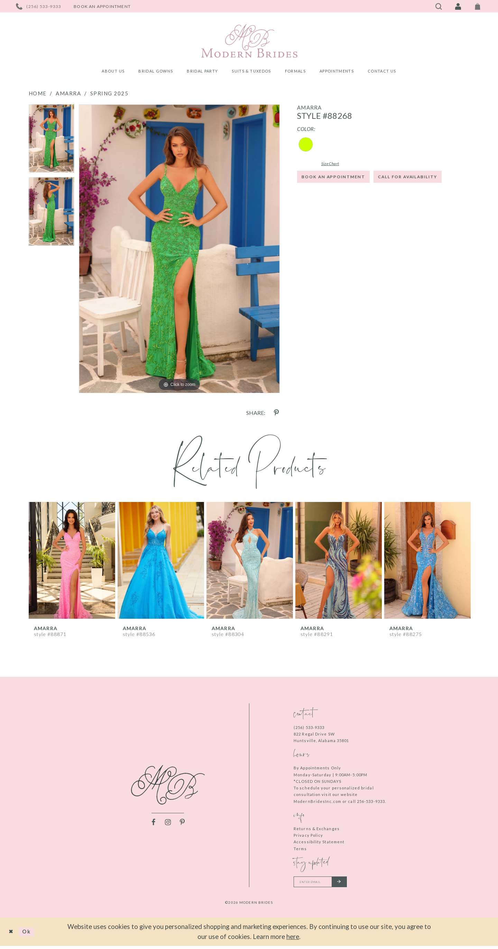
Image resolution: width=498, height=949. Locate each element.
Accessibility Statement (319, 841)
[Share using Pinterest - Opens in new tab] (276, 412)
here (292, 939)
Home (38, 93)
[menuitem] (113, 72)
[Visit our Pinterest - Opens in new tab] (182, 823)
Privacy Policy (308, 835)
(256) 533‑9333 (309, 727)
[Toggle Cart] (477, 6)
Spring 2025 (109, 93)
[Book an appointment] (102, 6)
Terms (300, 848)
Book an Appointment (343, 181)
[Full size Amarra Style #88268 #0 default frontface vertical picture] (179, 249)
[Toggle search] (439, 6)
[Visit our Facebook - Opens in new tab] (153, 823)
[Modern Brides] (249, 40)
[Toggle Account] (458, 6)
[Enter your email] (328, 883)
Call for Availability (342, 201)
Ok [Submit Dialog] (31, 935)
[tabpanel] (51, 141)
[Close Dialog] (12, 934)
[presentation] (72, 560)
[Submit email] (352, 883)
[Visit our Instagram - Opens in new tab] (167, 823)
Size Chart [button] (339, 164)
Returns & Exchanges (317, 828)
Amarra (68, 93)
